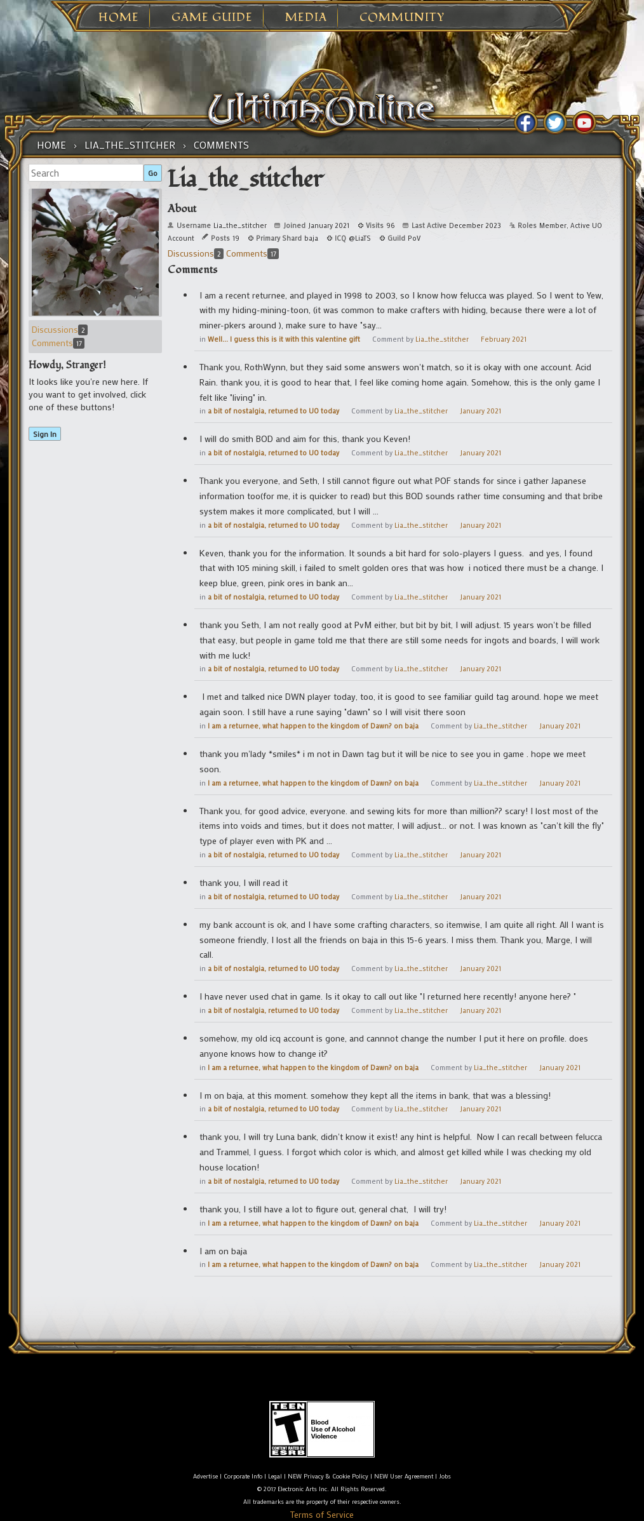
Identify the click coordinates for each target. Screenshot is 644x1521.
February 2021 (504, 339)
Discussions (60, 329)
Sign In (45, 434)
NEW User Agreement (403, 1476)
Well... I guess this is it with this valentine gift (284, 339)
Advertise (205, 1476)
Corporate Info (243, 1476)
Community (402, 17)
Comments (58, 343)
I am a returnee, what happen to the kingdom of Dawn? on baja (313, 725)
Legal (275, 1476)
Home (118, 17)
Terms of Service (322, 1514)
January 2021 (480, 410)
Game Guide (212, 17)
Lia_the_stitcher (442, 339)
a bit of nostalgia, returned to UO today (273, 410)
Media (306, 17)
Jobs (445, 1476)
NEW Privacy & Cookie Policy (328, 1476)
